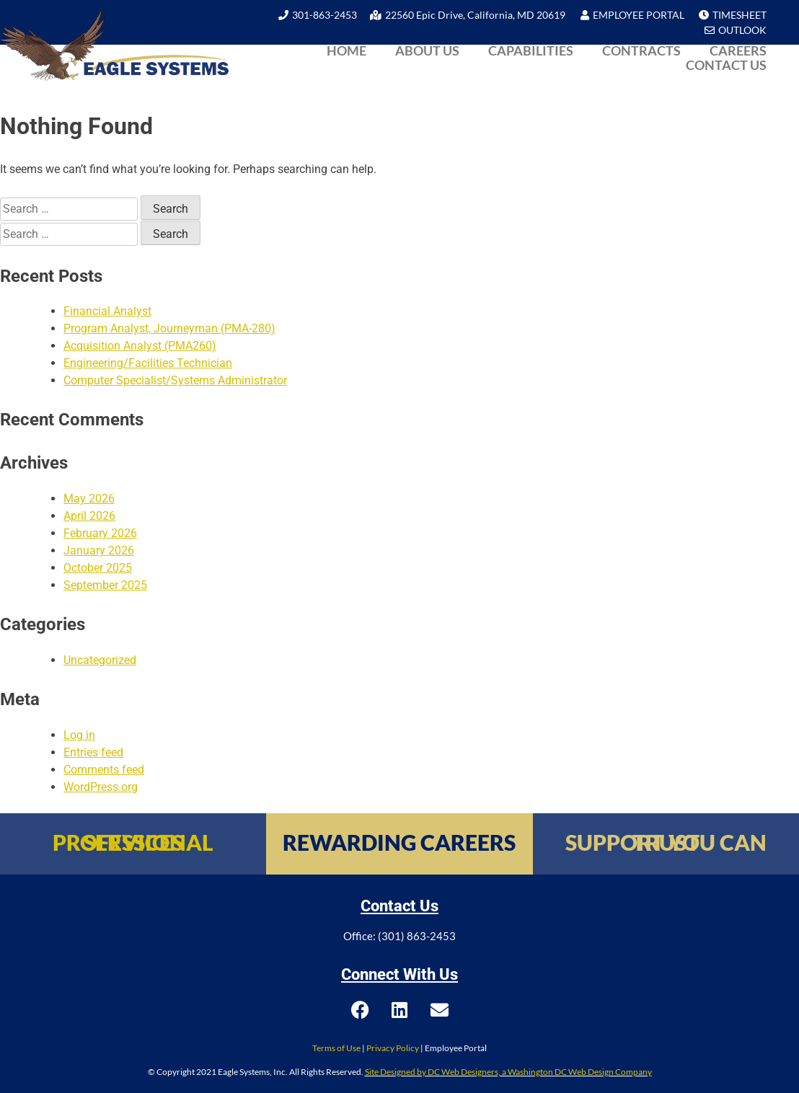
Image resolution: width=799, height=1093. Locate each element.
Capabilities (530, 50)
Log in (79, 735)
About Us (427, 50)
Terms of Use (336, 1048)
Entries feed (93, 752)
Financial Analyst (107, 311)
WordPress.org (100, 787)
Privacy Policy (392, 1048)
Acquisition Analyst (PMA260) (139, 346)
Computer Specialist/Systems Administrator (175, 380)
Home (346, 50)
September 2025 (105, 585)
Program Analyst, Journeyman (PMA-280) (169, 328)
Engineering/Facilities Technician (147, 363)
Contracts (641, 50)
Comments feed (103, 769)
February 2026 (100, 533)
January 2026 (98, 550)
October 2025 (97, 568)
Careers (738, 50)
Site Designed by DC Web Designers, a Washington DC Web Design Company (508, 1071)
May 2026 (89, 498)
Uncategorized (99, 660)
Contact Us (726, 65)
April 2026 (89, 516)
